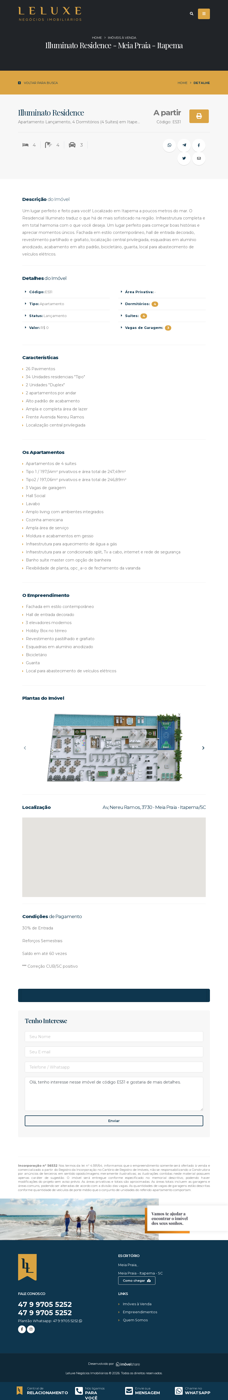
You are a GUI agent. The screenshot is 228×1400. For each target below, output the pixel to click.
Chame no (193, 1388)
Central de (35, 1388)
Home (97, 38)
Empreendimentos (140, 1312)
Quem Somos (135, 1320)
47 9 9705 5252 (45, 1304)
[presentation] (25, 748)
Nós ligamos (95, 1388)
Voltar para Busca (38, 83)
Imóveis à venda (122, 38)
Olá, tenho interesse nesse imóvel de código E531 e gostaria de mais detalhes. (114, 1094)
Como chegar (137, 1281)
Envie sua (142, 1388)
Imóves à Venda (137, 1304)
